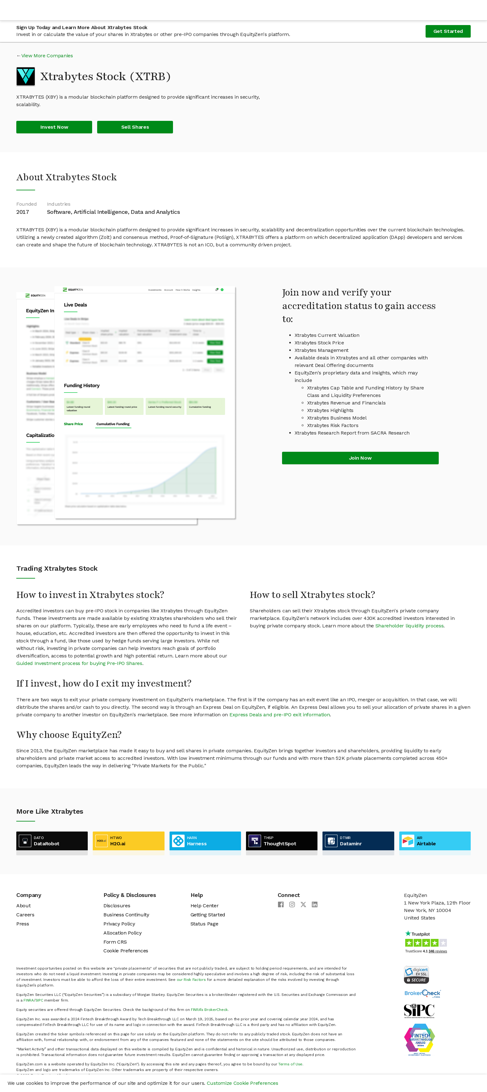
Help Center (204, 906)
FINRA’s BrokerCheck (209, 1009)
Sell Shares (135, 127)
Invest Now (54, 127)
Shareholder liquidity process (409, 626)
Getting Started (208, 915)
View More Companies (47, 56)
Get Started (448, 31)
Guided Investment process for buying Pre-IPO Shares (79, 663)
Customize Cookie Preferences (242, 1083)
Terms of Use (290, 1064)
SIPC (39, 1000)
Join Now (360, 458)
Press (22, 924)
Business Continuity (126, 915)
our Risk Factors (191, 979)
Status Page (204, 924)
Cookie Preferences (125, 951)
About (23, 906)
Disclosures (116, 906)
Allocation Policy (122, 933)
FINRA (29, 1000)
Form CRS (115, 942)
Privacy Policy (119, 924)
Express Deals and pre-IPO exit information (279, 715)
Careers (25, 915)
